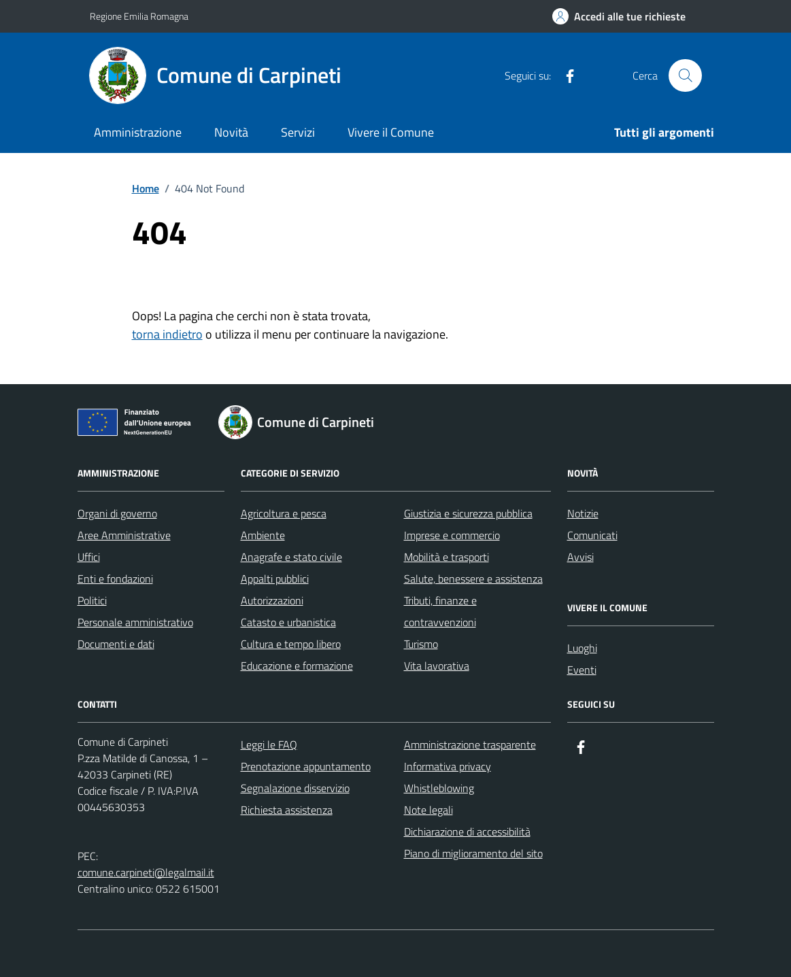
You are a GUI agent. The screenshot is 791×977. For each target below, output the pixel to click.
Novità (231, 132)
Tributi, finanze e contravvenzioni (440, 611)
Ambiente (263, 535)
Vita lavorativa (436, 665)
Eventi (581, 670)
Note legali (428, 810)
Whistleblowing (439, 788)
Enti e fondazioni (115, 578)
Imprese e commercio (452, 535)
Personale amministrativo (135, 622)
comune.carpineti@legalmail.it (146, 872)
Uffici (89, 557)
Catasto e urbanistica (288, 622)
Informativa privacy (447, 766)
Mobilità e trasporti (446, 557)
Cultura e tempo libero (291, 644)
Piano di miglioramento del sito (473, 853)
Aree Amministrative (124, 535)
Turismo (421, 644)
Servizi (298, 132)
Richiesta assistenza (287, 810)
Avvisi (580, 557)
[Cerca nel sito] (685, 75)
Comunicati (592, 535)
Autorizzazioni (272, 600)
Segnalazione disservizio (295, 788)
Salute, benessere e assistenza (473, 578)
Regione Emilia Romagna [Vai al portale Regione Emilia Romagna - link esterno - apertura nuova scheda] (139, 16)
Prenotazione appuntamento (306, 766)
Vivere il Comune (391, 132)
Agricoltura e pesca (283, 513)
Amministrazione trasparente (470, 744)
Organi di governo (117, 513)
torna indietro (167, 334)
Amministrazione (138, 132)
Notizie (583, 513)
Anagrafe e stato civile (291, 557)
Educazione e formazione (297, 665)
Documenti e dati (116, 644)
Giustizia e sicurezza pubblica (468, 513)
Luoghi (582, 648)
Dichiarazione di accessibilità (467, 831)
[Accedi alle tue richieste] (619, 16)
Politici (92, 600)
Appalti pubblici (275, 578)
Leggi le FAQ (269, 744)
